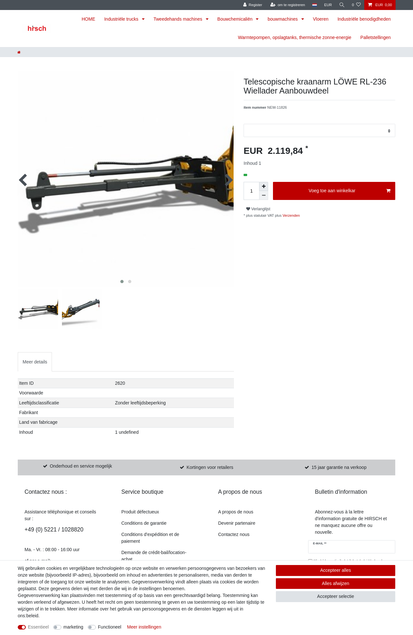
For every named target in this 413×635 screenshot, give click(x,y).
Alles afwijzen (335, 583)
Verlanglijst (258, 209)
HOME (88, 19)
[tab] (35, 361)
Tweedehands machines (179, 19)
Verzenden (291, 215)
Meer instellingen (144, 627)
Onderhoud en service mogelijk (81, 466)
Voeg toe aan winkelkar (349, 191)
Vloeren (320, 19)
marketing (73, 627)
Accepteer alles (335, 570)
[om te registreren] (288, 5)
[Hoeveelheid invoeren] (251, 191)
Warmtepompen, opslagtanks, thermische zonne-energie (294, 37)
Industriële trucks (122, 19)
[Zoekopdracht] (342, 5)
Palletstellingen (375, 37)
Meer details (35, 361)
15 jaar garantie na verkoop (338, 467)
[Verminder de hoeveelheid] (263, 195)
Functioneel (109, 627)
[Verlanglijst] (356, 5)
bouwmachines (283, 19)
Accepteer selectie (335, 596)
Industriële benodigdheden (364, 19)
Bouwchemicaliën (235, 19)
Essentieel (38, 627)
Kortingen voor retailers (209, 467)
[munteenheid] (328, 5)
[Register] (253, 5)
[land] (314, 5)
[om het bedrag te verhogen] (263, 186)
